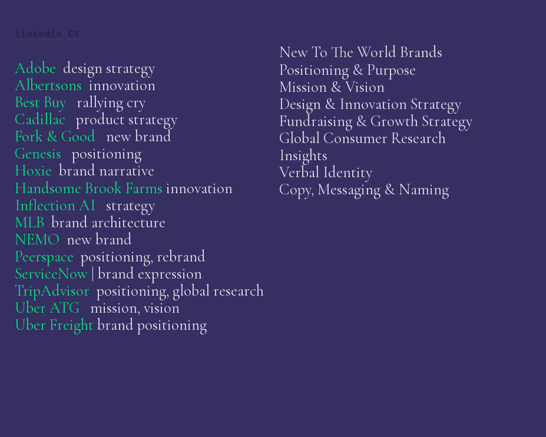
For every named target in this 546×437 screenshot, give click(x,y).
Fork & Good (55, 136)
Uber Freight (56, 325)
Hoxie (33, 170)
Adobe (35, 68)
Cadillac (40, 119)
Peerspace (44, 256)
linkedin (38, 33)
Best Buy (40, 102)
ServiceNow (51, 273)
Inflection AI (55, 205)
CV (74, 33)
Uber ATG (47, 308)
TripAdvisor (52, 291)
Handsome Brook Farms (89, 188)
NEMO (37, 239)
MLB (29, 222)
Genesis (38, 153)
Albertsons (48, 85)
